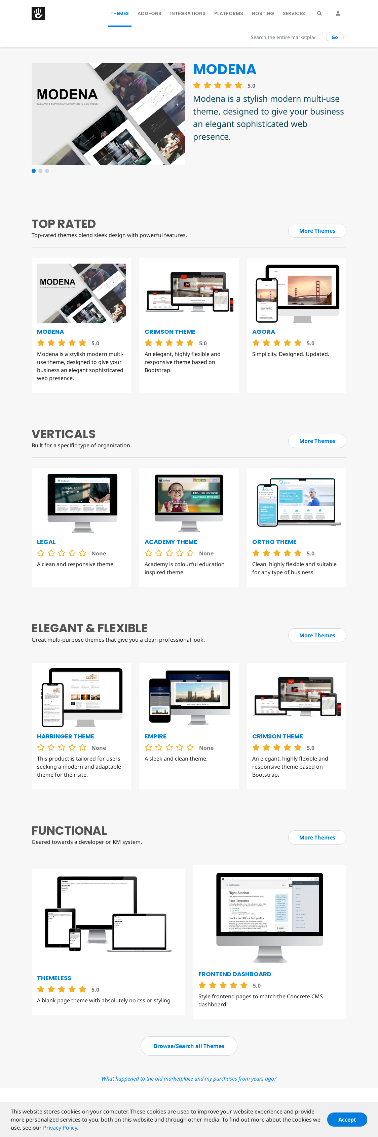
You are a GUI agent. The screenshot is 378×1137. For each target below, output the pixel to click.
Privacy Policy (60, 1130)
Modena (50, 331)
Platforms (228, 13)
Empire (155, 736)
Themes (119, 13)
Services (294, 13)
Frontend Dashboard (234, 974)
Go (335, 37)
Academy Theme (171, 542)
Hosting (263, 13)
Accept (347, 1122)
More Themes (317, 230)
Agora (263, 331)
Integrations (187, 13)
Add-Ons (149, 13)
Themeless (54, 978)
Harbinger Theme (65, 736)
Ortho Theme (274, 542)
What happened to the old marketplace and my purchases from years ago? (189, 1078)
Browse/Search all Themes (189, 1046)
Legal (46, 542)
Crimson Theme (170, 331)
